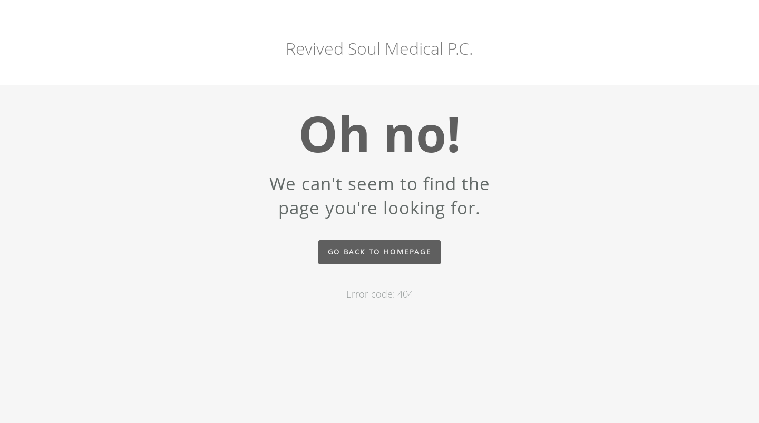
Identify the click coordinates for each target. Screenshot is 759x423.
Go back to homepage (379, 252)
